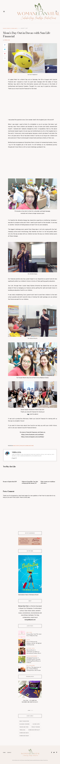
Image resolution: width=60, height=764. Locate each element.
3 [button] (30, 710)
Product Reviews (36, 727)
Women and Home (29, 445)
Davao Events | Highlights (10, 28)
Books (28, 639)
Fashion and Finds (24, 727)
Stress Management (31, 656)
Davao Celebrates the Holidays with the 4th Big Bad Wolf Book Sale (33, 643)
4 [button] (31, 710)
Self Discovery (30, 665)
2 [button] (29, 710)
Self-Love (29, 632)
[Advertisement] (32, 105)
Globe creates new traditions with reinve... (48, 482)
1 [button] (28, 710)
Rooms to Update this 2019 (10, 481)
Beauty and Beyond (24, 721)
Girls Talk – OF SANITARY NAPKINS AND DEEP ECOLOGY (30, 701)
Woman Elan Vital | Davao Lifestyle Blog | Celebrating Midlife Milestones (27, 760)
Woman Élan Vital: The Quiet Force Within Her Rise (33, 635)
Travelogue (22, 729)
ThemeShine (45, 760)
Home (4, 752)
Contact (9, 752)
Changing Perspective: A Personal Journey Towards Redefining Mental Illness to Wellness (33, 660)
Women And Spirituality (34, 729)
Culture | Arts (30, 648)
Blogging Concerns (24, 724)
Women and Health (24, 732)
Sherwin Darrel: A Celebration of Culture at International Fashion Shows (33, 651)
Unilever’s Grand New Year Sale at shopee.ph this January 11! (30, 482)
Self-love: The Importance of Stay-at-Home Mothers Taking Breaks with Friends (33, 668)
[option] (30, 692)
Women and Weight (24, 735)
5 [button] (32, 710)
